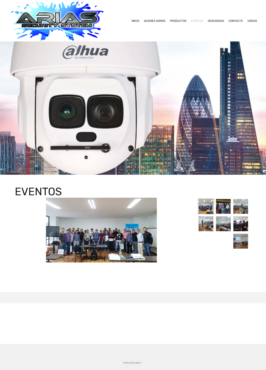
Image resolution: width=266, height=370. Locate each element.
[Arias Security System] (57, 21)
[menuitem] (135, 20)
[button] (101, 236)
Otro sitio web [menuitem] (131, 363)
